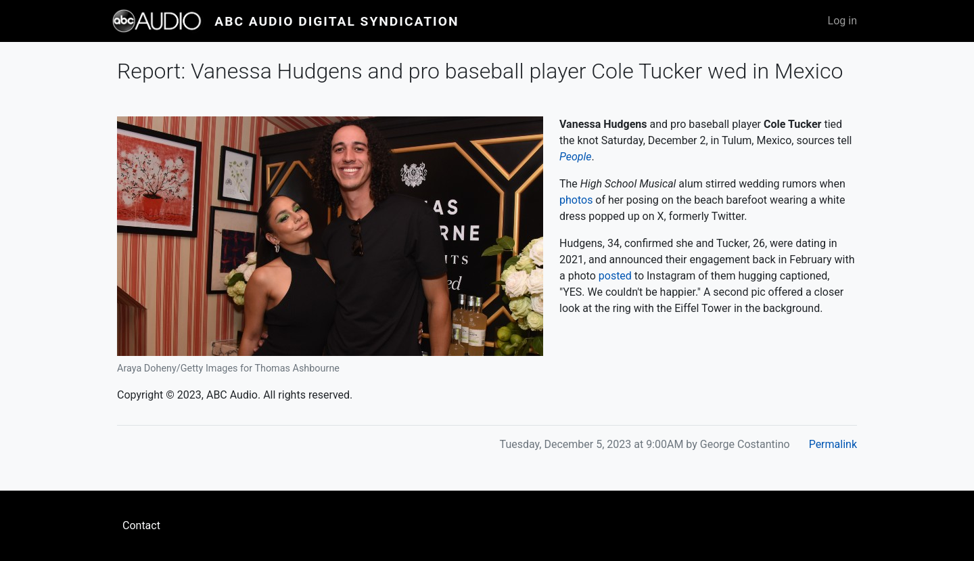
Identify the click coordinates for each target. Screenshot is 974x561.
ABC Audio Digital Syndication (336, 21)
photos (576, 200)
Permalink (833, 444)
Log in (842, 20)
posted (615, 275)
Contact (141, 525)
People (575, 156)
